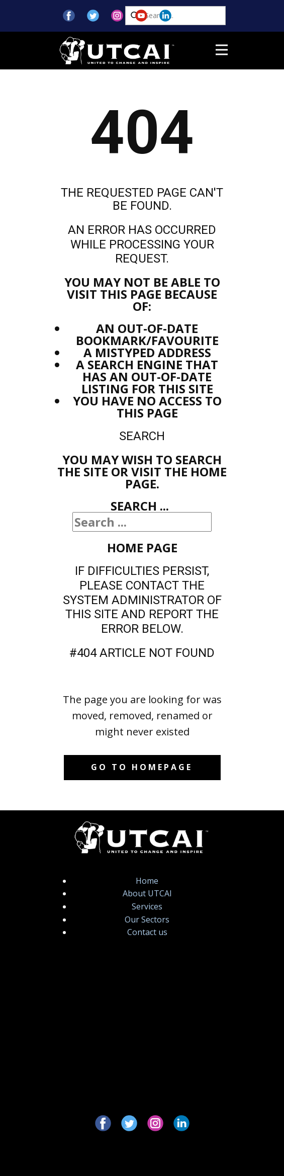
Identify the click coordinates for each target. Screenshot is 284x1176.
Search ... (140, 505)
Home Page (142, 547)
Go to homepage (142, 767)
